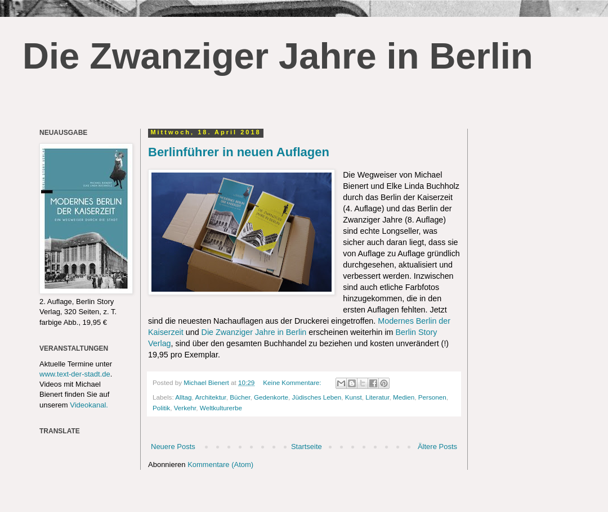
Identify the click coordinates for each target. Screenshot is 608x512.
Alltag (183, 397)
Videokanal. (89, 405)
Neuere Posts (173, 446)
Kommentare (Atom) (220, 464)
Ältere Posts (437, 446)
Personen (432, 397)
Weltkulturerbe (221, 407)
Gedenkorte (271, 397)
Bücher (240, 397)
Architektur (210, 397)
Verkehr (185, 407)
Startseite (306, 446)
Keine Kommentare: (293, 382)
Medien (403, 397)
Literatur (377, 397)
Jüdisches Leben (317, 397)
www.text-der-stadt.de (74, 374)
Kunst (353, 397)
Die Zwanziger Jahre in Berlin (278, 55)
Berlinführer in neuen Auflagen (238, 152)
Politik (161, 407)
